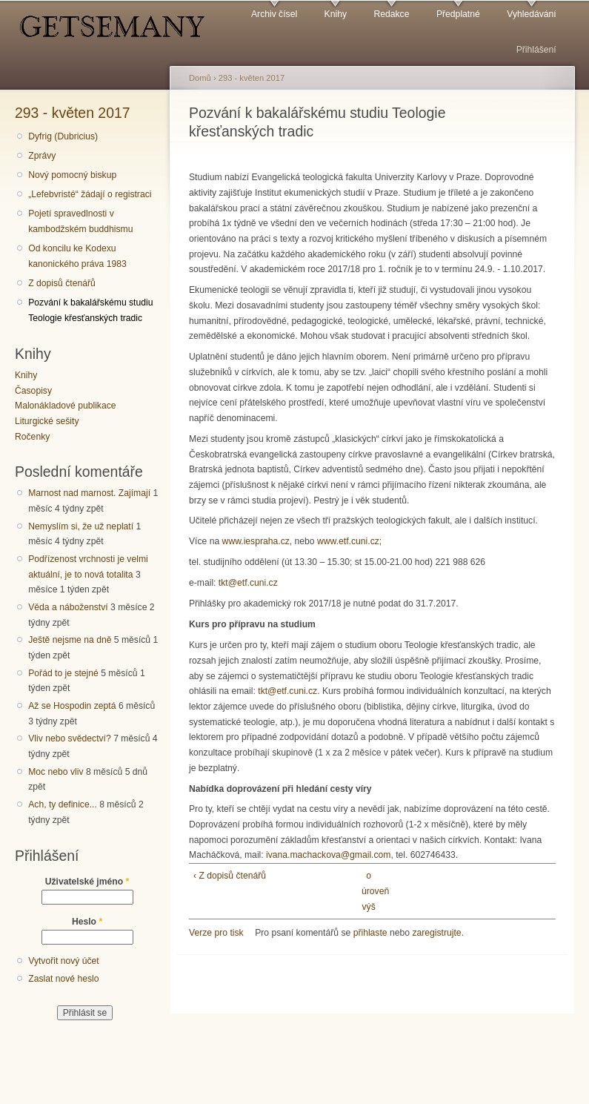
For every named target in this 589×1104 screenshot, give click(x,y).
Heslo (87, 921)
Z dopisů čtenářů (62, 283)
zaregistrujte (436, 933)
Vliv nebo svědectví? (69, 738)
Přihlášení (536, 49)
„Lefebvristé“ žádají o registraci (89, 194)
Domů (200, 77)
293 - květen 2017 (72, 113)
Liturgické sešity (47, 421)
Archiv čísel (274, 14)
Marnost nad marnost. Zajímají (89, 493)
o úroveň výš (369, 890)
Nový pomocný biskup (72, 175)
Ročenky (32, 437)
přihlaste (370, 933)
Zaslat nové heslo (63, 979)
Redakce (391, 14)
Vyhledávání (531, 14)
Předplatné (458, 14)
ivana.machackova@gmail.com (328, 855)
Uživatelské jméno (87, 881)
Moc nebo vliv (55, 772)
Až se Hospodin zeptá (72, 706)
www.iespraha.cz (256, 541)
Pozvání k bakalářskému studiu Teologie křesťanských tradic (90, 310)
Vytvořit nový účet (63, 961)
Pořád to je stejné (63, 673)
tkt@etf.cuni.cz (248, 583)
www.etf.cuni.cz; (349, 541)
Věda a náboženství (67, 607)
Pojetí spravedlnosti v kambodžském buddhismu (80, 221)
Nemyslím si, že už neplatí (80, 526)
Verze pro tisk (216, 933)
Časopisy (33, 391)
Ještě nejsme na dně (69, 640)
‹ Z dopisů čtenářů (229, 875)
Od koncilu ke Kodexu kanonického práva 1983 (77, 256)
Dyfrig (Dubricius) (63, 136)
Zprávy (42, 156)
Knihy (336, 14)
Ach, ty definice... (62, 804)
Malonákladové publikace (65, 405)
